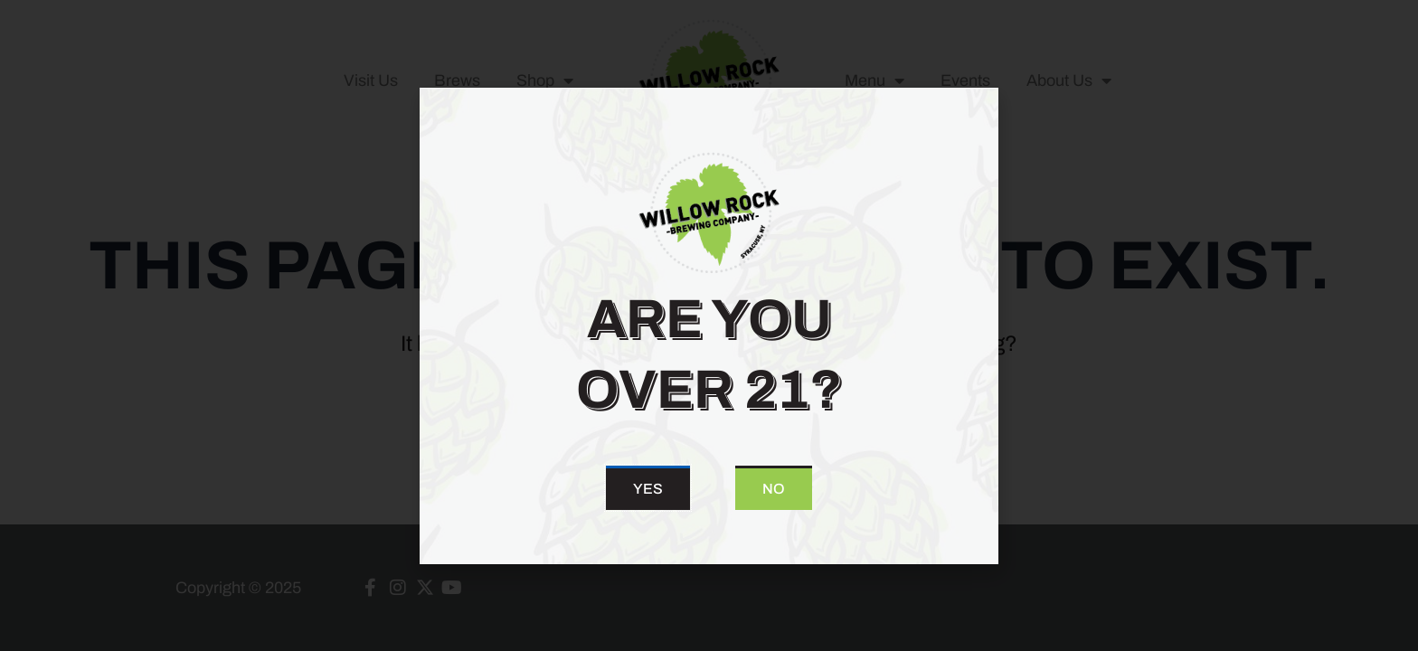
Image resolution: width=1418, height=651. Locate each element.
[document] (709, 325)
